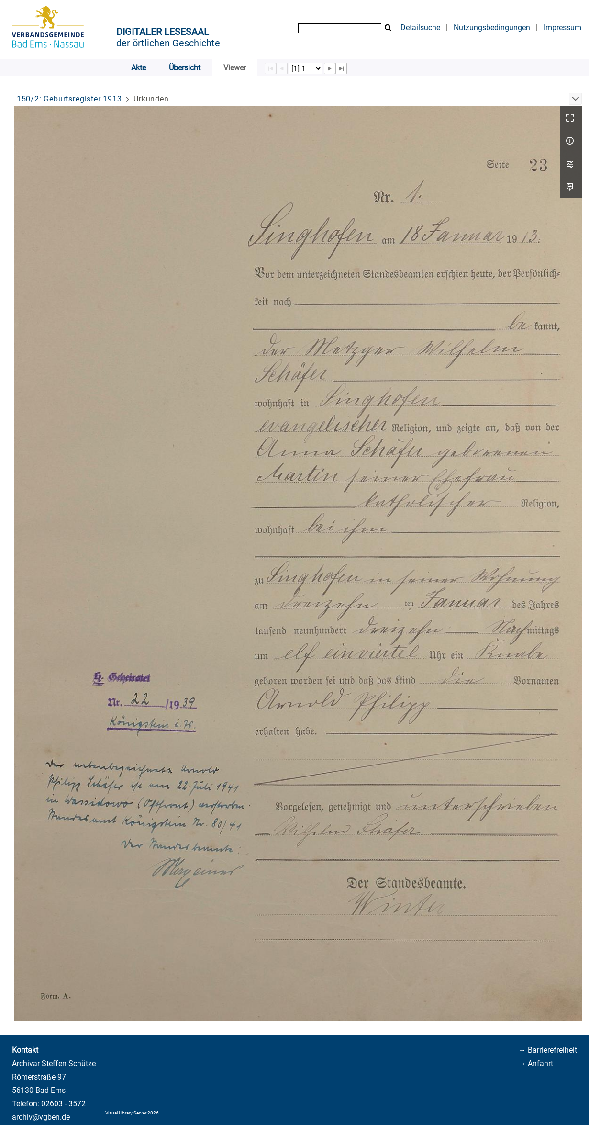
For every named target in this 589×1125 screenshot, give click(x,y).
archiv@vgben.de (41, 1117)
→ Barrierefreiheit (547, 1050)
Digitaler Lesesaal (162, 31)
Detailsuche (420, 27)
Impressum (562, 27)
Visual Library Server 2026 (132, 1112)
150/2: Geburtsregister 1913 (69, 98)
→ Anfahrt (535, 1063)
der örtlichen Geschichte (168, 43)
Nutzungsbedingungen (492, 27)
